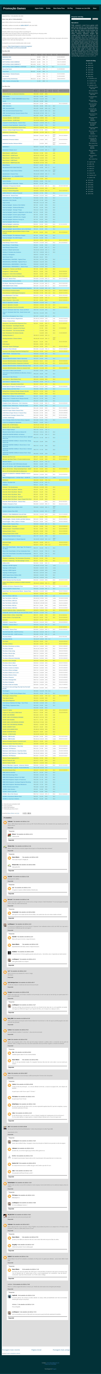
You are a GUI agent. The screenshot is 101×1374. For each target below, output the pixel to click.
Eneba (48, 8)
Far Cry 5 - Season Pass (9, 278)
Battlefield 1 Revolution (9, 135)
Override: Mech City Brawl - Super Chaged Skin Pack (17, 499)
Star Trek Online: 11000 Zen (10, 598)
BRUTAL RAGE (7, 178)
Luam (9, 1039)
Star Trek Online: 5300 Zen (10, 608)
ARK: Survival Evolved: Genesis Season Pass (15, 113)
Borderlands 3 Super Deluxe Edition (12, 170)
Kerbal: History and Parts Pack (11, 389)
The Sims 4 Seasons (8, 677)
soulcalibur (74, 50)
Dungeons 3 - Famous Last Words (12, 269)
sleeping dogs (74, 54)
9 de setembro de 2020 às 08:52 (23, 1052)
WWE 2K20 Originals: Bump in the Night (14, 777)
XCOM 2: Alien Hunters (9, 789)
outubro (91, 83)
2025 (89, 65)
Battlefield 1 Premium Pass (10, 132)
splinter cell (89, 43)
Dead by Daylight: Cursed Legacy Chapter (14, 214)
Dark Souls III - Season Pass (10, 195)
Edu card (10, 899)
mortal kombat (90, 30)
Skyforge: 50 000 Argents (9, 572)
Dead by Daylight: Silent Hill (10, 226)
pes (76, 32)
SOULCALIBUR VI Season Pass (11, 588)
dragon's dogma (81, 47)
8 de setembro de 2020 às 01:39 (22, 1018)
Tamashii (5, 620)
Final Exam (6, 71)
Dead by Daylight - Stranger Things (12, 210)
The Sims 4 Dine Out (8, 655)
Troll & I (5, 707)
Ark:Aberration (7, 115)
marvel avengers (90, 54)
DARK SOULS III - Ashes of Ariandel (12, 193)
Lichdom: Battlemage (8, 417)
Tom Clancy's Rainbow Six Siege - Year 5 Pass (15, 703)
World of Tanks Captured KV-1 (11, 758)
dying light (84, 46)
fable (80, 41)
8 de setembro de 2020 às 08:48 (19, 1126)
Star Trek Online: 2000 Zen (10, 600)
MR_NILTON (11, 1214)
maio (90, 168)
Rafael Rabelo (11, 1182)
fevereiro (91, 175)
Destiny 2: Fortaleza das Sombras (12, 252)
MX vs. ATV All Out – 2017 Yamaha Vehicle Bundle (16, 466)
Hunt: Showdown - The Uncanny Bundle (13, 330)
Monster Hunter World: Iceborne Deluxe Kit (14, 432)
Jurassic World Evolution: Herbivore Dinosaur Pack (17, 365)
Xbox (94, 8)
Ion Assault (6, 76)
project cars (74, 46)
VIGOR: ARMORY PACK (9, 727)
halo (87, 27)
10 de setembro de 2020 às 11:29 (30, 1269)
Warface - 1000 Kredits (9, 736)
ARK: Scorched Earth (8, 108)
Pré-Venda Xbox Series (93, 97)
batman (91, 27)
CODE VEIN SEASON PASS (10, 188)
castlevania (91, 38)
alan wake (85, 45)
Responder (10, 827)
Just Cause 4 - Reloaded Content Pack (13, 384)
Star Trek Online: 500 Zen (9, 605)
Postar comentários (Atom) (13, 1353)
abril (90, 170)
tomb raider (90, 32)
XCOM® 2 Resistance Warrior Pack (12, 796)
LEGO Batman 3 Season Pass (11, 408)
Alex (13, 1052)
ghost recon (85, 41)
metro (92, 46)
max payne (77, 49)
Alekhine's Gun (7, 103)
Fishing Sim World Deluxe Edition (12, 281)
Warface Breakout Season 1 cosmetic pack (14, 741)
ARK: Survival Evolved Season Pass (12, 110)
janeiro (91, 177)
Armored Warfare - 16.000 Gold (11, 118)
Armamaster (15, 912)
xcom (86, 38)
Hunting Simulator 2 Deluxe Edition (12, 338)
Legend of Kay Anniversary (10, 78)
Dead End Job (6, 240)
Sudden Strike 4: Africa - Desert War (12, 615)
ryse (97, 49)
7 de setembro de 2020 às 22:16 (24, 834)
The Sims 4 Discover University (11, 658)
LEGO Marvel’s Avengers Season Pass (13, 415)
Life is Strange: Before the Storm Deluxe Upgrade (16, 420)
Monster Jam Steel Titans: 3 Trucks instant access (16, 459)
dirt (97, 45)
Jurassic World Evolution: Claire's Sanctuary (15, 358)
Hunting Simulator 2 (8, 335)
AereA (4, 101)
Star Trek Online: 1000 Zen (10, 596)
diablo (76, 38)
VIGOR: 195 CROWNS (8, 715)
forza (88, 25)
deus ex (88, 39)
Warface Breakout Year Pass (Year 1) (13, 743)
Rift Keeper (6, 544)
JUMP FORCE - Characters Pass (11, 353)
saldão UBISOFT (25, 25)
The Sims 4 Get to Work (9, 663)
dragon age (94, 33)
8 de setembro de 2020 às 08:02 (27, 912)
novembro (92, 80)
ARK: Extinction (7, 106)
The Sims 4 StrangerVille (9, 679)
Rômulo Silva (11, 846)
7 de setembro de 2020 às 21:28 (21, 876)
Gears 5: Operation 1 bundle (10, 302)
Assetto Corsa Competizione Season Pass (14, 127)
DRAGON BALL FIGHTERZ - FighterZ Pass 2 (15, 261)
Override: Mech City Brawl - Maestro (12, 492)
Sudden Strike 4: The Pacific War (12, 617)
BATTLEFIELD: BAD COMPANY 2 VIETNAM (14, 66)
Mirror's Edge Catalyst (9, 429)
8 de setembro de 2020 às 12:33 (23, 1182)
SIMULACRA (6, 563)
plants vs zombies (86, 49)
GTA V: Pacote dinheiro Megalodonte (13, 318)
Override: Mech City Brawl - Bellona (12, 489)
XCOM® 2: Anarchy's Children (11, 799)
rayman (80, 46)
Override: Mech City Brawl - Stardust (13, 496)
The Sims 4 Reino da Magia (10, 670)
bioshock (86, 33)
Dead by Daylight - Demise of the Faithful (14, 205)
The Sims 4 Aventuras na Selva (11, 646)
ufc (72, 49)
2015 (89, 189)
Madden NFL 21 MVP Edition (10, 424)
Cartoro (10, 1029)
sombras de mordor (89, 42)
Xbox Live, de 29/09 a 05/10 (93, 101)
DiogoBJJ (14, 1244)
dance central (93, 56)
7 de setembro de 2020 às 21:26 (23, 846)
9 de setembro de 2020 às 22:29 (23, 1113)
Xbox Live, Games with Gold (93, 87)
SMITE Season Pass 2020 (9, 577)
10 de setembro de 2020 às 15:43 (21, 1284)
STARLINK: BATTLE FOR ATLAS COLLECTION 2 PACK (18, 612)
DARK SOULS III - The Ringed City (12, 198)
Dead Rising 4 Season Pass (10, 247)
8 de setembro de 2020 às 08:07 (19, 1073)
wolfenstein (95, 39)
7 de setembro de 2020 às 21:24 (21, 821)
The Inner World (7, 636)
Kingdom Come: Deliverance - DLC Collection (15, 403)
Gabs (13, 1170)
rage (75, 52)
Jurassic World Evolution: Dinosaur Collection (15, 361)
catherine (82, 56)
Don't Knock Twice (8, 257)
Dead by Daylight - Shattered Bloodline (13, 207)
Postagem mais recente (11, 1350)
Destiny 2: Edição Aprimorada (11, 249)
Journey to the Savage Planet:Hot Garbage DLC (16, 351)
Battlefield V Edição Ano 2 (10, 150)
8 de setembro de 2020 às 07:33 (19, 1039)
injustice (79, 33)
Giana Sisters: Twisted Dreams (11, 74)
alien (94, 35)
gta (76, 30)
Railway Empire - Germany (10, 526)
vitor (9, 1126)
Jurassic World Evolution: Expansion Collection (16, 363)
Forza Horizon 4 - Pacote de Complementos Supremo (17, 288)
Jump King (6, 356)
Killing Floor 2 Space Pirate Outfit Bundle (14, 393)
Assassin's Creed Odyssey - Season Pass (14, 122)
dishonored (83, 43)
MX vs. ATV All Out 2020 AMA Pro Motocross (15, 471)
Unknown (10, 821)
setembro (91, 85)
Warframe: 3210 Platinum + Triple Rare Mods (15, 753)
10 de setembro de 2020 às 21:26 (26, 1295)
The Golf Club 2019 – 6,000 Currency (13, 634)
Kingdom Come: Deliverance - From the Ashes (15, 405)
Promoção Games (14, 8)
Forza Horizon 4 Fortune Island (11, 290)
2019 (89, 180)
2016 (89, 187)
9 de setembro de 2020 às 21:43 (24, 1155)
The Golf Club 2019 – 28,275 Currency (13, 632)
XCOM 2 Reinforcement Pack (10, 787)
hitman (89, 46)
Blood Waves (6, 165)
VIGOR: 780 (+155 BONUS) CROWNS (13, 724)
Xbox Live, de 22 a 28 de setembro (93, 119)
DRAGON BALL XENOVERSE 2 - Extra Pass (14, 264)
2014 (89, 191)
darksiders (76, 43)
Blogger (54, 1369)
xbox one (87, 36)
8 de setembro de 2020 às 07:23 (20, 1029)
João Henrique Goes (13, 982)
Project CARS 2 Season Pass (10, 524)
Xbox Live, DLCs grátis (93, 156)
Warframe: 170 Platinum (9, 748)
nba (83, 36)
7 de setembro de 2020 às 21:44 (21, 899)
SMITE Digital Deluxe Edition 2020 (12, 575)
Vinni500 (10, 876)
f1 (91, 39)
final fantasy (80, 42)
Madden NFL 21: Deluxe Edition (11, 427)
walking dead (92, 45)
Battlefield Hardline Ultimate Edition (12, 143)
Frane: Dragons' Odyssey (10, 297)
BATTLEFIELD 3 (7, 59)
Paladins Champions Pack (10, 504)
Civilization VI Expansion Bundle (12, 186)
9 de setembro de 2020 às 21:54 (20, 1256)
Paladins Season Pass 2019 (10, 511)
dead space (83, 39)
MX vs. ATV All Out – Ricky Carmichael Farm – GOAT (17, 468)
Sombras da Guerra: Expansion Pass (13, 586)
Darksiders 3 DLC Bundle (9, 200)
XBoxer (14, 834)
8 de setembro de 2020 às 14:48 (27, 1202)
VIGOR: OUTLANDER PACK (10, 729)
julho (90, 164)
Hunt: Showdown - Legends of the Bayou (14, 328)
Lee (13, 887)
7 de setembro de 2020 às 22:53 (30, 944)
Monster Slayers (7, 461)
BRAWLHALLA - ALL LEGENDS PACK (13, 176)
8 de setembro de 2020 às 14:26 (22, 1214)
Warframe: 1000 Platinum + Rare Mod (13, 746)
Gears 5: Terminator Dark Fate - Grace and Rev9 (16, 309)
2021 (89, 74)
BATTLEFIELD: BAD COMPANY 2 (12, 64)
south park (95, 43)
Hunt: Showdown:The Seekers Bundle (13, 333)
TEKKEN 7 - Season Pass (9, 622)
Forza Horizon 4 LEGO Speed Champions (14, 293)
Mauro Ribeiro (15, 857)
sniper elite (92, 47)
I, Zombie (5, 341)
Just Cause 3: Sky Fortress (10, 377)
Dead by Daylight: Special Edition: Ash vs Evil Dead (17, 229)
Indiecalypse (6, 344)
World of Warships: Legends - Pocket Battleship (16, 767)
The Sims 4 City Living (9, 651)
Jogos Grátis (39, 8)
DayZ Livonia (6, 202)
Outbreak (5, 484)
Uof (9, 971)
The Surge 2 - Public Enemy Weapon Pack (14, 693)
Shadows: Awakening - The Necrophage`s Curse (16, 560)
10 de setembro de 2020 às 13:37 (25, 1244)
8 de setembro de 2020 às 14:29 (27, 1141)
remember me (81, 53)
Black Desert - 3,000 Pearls (10, 160)
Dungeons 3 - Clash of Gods (10, 271)
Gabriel (9, 1256)
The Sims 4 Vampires (8, 682)
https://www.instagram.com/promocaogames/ (20, 46)
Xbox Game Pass (59, 8)
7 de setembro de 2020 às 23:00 (25, 951)
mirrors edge (90, 52)
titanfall (83, 35)
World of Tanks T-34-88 (9, 763)
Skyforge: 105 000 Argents (10, 565)
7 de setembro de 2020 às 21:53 (22, 887)
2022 (89, 72)
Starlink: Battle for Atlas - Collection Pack (14, 610)
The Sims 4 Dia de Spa (9, 653)
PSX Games (15, 1096)
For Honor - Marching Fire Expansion (13, 283)
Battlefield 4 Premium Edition (11, 139)
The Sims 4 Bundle (8, 648)
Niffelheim (5, 480)
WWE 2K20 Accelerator (9, 772)
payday (76, 53)
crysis (96, 47)
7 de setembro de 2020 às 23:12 (27, 959)
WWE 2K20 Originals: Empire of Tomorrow (14, 779)
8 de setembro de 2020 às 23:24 (25, 1148)
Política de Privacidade (50, 1364)
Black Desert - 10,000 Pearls (10, 155)
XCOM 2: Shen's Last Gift (9, 791)
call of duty (78, 27)
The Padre (5, 641)
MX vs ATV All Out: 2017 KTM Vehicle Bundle (15, 464)
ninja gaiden (80, 50)
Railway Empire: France (9, 531)
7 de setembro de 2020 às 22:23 (23, 924)
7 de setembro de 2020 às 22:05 (30, 857)
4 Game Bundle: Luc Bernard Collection (13, 94)
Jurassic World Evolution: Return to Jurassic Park (16, 368)
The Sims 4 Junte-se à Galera (11, 667)
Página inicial (36, 1350)
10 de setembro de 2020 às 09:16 (27, 1163)
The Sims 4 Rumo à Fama (10, 675)
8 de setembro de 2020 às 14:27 (27, 1005)
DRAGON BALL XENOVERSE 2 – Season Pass (15, 266)
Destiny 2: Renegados (9, 254)
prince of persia (94, 53)
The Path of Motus (8, 644)
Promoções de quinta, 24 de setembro (93, 110)
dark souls (89, 35)
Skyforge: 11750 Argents (9, 568)
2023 (89, 70)
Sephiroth (14, 1295)
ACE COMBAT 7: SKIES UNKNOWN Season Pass (16, 98)
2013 (89, 193)
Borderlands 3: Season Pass (10, 174)
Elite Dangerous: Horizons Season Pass (13, 276)
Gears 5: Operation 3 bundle (10, 305)
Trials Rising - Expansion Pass (11, 705)
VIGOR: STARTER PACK (9, 731)
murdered (79, 52)
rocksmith (95, 50)
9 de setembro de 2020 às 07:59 (30, 1237)
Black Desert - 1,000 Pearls (10, 153)
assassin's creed (80, 25)
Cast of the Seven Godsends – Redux (13, 183)
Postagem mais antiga (61, 1350)
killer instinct (82, 38)
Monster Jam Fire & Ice (9, 457)
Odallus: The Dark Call (9, 482)
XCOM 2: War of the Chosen (10, 794)
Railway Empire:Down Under (10, 533)
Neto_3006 (10, 1018)
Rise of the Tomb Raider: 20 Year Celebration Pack (16, 551)
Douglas (10, 992)
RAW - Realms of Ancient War (11, 81)
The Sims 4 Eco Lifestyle (9, 660)
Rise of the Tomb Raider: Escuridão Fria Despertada (17, 553)
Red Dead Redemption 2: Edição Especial (14, 539)
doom (78, 39)
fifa (77, 28)
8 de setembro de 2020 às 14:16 (26, 1096)
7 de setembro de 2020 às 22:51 (25, 936)
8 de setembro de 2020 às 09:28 (25, 1084)
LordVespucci (11, 924)
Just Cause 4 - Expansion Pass (11, 381)
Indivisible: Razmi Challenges (11, 346)
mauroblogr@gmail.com (53, 1363)
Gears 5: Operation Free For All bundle (13, 307)
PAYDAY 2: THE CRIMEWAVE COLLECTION (14, 514)
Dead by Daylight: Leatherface (11, 224)
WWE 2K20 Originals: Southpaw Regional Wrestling (17, 782)
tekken (73, 45)
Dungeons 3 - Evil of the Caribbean (12, 273)
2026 (89, 63)
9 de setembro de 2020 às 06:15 (21, 1224)
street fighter (74, 41)
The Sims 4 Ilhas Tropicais (10, 665)
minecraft (93, 36)
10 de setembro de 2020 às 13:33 (23, 1170)
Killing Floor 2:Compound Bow (11, 401)
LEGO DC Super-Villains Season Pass (13, 410)
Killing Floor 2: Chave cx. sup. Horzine (13, 396)
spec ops (88, 53)
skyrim (84, 52)
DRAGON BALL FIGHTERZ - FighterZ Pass (14, 259)
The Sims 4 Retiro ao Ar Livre (11, 672)
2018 (89, 182)
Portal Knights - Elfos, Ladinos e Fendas (14, 521)
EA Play (70, 8)
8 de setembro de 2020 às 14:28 (27, 1104)
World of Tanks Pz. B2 (9, 760)
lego (78, 30)
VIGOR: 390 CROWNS (8, 719)
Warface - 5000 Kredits (9, 739)
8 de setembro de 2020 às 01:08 (21, 992)
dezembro (92, 78)
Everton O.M (15, 1163)
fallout (83, 30)
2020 (89, 76)
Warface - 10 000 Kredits (9, 734)
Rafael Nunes (15, 1104)
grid (72, 52)
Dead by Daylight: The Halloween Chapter (14, 235)
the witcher (78, 45)
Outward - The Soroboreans (10, 487)
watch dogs (81, 32)
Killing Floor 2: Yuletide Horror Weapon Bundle (15, 398)
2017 (89, 184)
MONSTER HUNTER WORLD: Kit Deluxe (13, 434)
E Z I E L (14, 1155)
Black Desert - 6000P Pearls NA (11, 162)
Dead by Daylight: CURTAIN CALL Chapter (14, 217)
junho (90, 166)
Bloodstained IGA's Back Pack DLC (12, 167)
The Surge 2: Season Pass (10, 695)
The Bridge (6, 627)
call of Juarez (82, 54)
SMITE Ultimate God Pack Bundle (12, 580)
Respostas (11, 831)
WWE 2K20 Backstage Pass (10, 775)
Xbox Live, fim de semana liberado (93, 147)
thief (94, 49)
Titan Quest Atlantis (8, 698)
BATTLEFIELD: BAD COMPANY (11, 62)
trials (87, 47)
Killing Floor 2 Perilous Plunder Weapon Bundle (16, 391)
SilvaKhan (14, 951)
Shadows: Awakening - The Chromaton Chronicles (16, 558)
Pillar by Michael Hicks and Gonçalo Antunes (15, 516)
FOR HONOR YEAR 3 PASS (10, 285)
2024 (89, 67)
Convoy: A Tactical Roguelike (11, 190)
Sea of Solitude (7, 556)
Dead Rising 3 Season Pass (10, 242)
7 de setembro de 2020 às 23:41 (18, 971)
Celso (9, 1073)
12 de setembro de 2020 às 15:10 (27, 1312)
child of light (77, 56)
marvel (91, 50)
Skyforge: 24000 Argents (9, 570)
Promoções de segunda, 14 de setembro (93, 140)
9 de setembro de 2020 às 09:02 (30, 1059)
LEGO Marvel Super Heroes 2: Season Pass (14, 413)
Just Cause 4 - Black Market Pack (12, 379)
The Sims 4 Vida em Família (10, 684)
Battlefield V (6, 146)
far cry (84, 27)
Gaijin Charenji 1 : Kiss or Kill (11, 300)
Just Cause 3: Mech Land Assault (12, 370)
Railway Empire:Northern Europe (12, 536)
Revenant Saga (7, 542)
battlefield (90, 28)
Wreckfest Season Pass (9, 770)
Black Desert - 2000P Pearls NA (11, 158)
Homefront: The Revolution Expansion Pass (15, 323)
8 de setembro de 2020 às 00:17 (26, 982)
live (72, 25)
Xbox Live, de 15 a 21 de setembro (93, 132)
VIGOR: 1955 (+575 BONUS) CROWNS (13, 717)
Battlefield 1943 (7, 57)
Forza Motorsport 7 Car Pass (10, 295)
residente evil (75, 35)
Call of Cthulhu (7, 181)
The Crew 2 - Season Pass (10, 629)
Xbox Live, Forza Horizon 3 (93, 114)
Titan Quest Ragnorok (9, 700)
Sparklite (5, 593)
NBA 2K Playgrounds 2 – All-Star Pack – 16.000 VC (16, 477)
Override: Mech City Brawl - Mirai (12, 494)
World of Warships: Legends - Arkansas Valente (16, 765)
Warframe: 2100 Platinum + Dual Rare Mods (14, 751)
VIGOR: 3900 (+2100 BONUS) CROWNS (13, 722)
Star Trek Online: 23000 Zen (10, 603)
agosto (91, 161)
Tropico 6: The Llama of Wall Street (12, 712)
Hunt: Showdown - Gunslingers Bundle (13, 325)
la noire (86, 50)
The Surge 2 (6, 691)
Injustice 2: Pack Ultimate (10, 349)
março (91, 173)
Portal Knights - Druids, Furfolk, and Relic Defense (16, 519)
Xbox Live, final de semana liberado (92, 105)
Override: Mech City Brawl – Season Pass (14, 501)
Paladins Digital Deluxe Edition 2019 (12, 507)
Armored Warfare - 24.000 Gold (11, 120)
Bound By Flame (7, 69)
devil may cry (91, 41)
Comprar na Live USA (83, 8)
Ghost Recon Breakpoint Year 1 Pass (13, 316)
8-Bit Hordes (6, 96)
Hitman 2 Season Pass (9, 321)
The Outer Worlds (7, 639)
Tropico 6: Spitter (7, 710)
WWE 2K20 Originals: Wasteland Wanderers (15, 784)
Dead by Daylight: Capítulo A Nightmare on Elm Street (17, 212)
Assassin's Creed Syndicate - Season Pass (14, 125)
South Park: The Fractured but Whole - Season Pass (17, 591)
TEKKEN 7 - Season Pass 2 (10, 624)
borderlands (83, 28)
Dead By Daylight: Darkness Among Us (13, 219)
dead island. (87, 56)
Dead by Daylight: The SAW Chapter (12, 237)
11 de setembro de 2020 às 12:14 (25, 1304)
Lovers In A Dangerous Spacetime (12, 422)
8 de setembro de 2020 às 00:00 (27, 864)
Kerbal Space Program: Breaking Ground (14, 386)
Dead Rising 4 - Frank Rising (10, 245)
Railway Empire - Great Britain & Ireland (13, 528)
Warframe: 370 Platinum (9, 755)
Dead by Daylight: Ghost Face (11, 222)
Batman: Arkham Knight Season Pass (13, 130)
